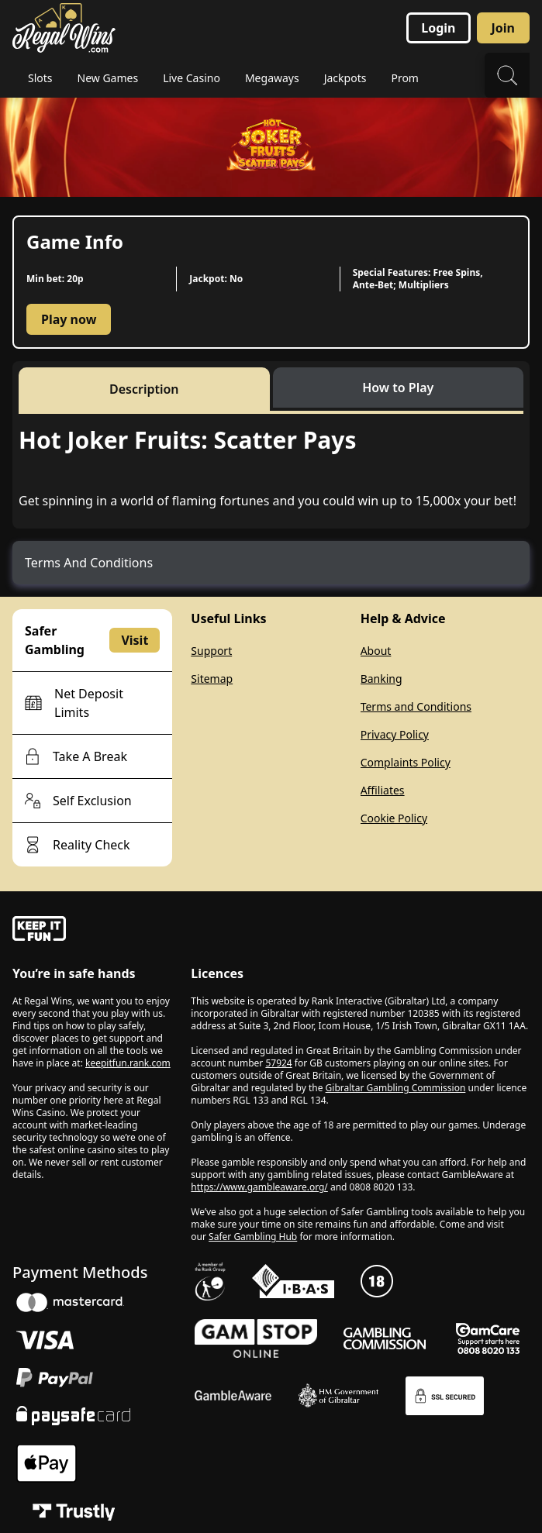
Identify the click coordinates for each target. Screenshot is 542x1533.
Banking (381, 678)
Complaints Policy (406, 762)
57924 (278, 1063)
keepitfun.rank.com (128, 1063)
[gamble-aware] (92, 931)
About (376, 650)
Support (211, 650)
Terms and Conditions (416, 706)
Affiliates (383, 790)
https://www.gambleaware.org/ (259, 1187)
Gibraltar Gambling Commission (396, 1087)
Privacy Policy (395, 734)
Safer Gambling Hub (253, 1236)
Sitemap (212, 678)
